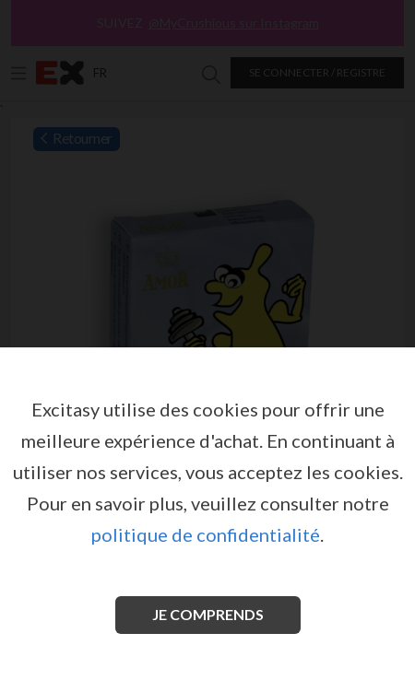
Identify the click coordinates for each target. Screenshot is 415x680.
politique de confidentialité (205, 534)
